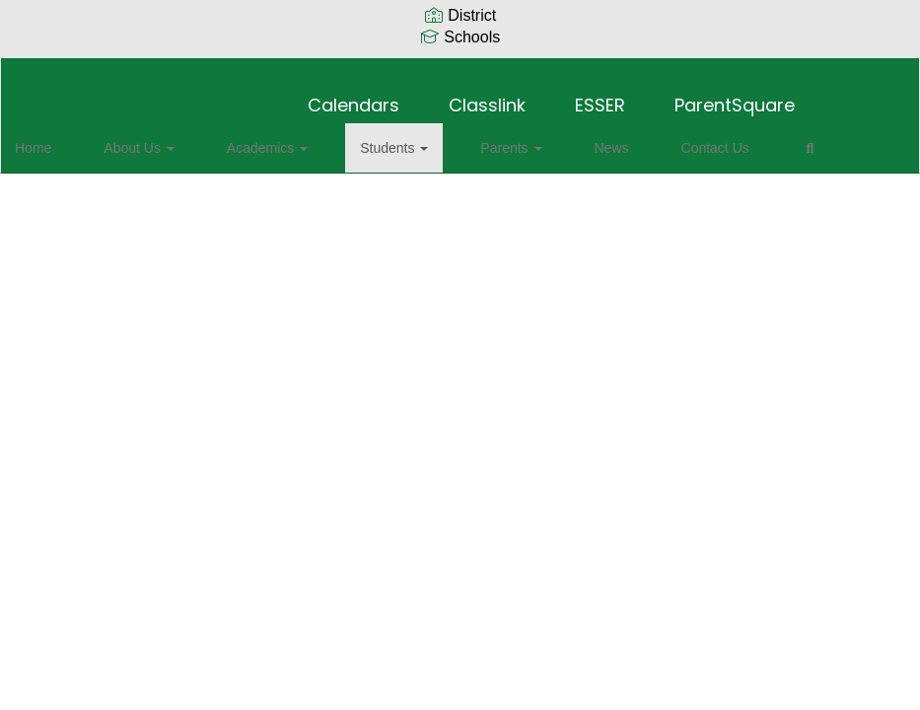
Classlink (487, 95)
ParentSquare (734, 95)
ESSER (600, 95)
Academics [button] (252, 138)
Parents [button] (450, 138)
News (529, 138)
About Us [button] (146, 138)
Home (63, 138)
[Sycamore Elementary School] (459, 70)
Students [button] (356, 138)
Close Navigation (97, 195)
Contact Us (610, 138)
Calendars (353, 95)
